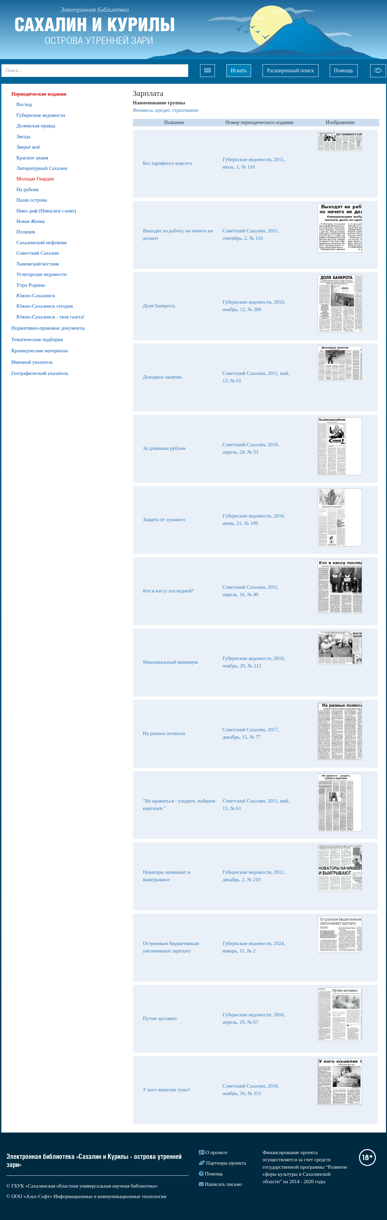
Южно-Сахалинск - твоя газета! (51, 317)
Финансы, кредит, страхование (166, 110)
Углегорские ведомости (42, 274)
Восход (24, 104)
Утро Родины (31, 285)
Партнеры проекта (226, 1163)
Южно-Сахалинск (36, 295)
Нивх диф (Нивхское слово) (46, 210)
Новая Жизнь (31, 221)
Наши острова (32, 200)
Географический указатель (39, 373)
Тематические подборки (37, 339)
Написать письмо (223, 1184)
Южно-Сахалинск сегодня (45, 306)
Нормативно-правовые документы (48, 328)
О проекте (216, 1152)
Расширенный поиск (290, 70)
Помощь (343, 70)
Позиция (26, 231)
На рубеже (28, 189)
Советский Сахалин (38, 253)
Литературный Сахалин (42, 168)
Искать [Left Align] (239, 70)
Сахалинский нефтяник (42, 242)
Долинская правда (36, 125)
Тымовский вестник (38, 263)
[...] (94, 70)
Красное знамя (32, 157)
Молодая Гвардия (35, 178)
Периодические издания (38, 94)
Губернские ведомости (41, 115)
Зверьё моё (28, 147)
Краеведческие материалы (39, 350)
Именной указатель (32, 362)
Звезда (23, 136)
